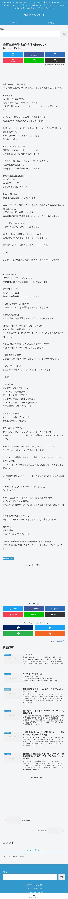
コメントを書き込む (34, 850)
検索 (2, 29)
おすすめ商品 (8, 559)
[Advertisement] (34, 73)
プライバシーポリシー (34, 889)
